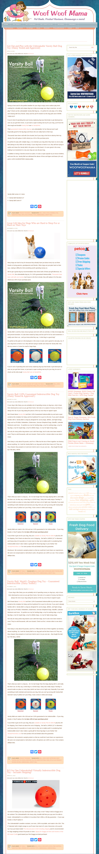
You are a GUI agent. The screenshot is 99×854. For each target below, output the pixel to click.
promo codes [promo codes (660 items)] (87, 507)
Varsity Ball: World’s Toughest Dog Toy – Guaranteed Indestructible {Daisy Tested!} (33, 582)
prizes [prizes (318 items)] (80, 507)
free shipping (57, 846)
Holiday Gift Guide (32, 384)
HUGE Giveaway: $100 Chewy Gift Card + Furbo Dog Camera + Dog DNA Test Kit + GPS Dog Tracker (81, 393)
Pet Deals (17, 24)
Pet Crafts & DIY (46, 24)
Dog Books (20, 28)
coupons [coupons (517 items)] (77, 495)
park (48, 760)
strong (30, 214)
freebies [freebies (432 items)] (72, 500)
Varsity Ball (25, 125)
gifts (19, 385)
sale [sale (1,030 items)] (71, 509)
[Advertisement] (51, 35)
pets (23, 214)
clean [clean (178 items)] (90, 493)
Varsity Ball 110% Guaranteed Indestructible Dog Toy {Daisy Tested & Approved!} (33, 395)
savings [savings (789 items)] (76, 509)
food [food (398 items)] (88, 498)
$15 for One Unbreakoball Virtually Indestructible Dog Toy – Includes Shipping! (33, 771)
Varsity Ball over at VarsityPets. (32, 372)
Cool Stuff (23, 384)
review (19, 762)
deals (40, 846)
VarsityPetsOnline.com (14, 546)
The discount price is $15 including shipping (37, 829)
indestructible (16, 214)
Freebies (72, 24)
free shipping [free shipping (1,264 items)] (82, 500)
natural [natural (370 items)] (72, 505)
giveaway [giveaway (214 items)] (71, 502)
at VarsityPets (36, 125)
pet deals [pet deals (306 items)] (77, 505)
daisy (44, 212)
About (77, 28)
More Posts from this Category (77, 446)
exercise (21, 573)
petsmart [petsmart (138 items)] (92, 505)
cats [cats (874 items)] (87, 493)
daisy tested (55, 571)
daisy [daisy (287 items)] (81, 495)
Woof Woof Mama (49, 11)
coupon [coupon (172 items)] (71, 495)
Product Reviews (25, 212)
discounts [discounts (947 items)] (74, 498)
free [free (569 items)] (92, 498)
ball (41, 212)
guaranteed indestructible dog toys (21, 129)
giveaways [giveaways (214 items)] (76, 502)
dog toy (19, 760)
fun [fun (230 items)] (89, 500)
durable (52, 212)
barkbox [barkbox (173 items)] (80, 493)
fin (25, 573)
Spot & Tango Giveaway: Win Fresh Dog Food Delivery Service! (81, 418)
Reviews (61, 24)
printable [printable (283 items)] (75, 507)
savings (32, 848)
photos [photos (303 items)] (70, 507)
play (26, 214)
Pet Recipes (29, 28)
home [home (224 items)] (91, 502)
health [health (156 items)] (81, 502)
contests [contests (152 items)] (94, 493)
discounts (45, 846)
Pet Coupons (30, 24)
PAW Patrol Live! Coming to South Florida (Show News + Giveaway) (81, 442)
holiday (24, 385)
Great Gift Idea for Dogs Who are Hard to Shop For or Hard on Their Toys (33, 224)
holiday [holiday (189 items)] (88, 502)
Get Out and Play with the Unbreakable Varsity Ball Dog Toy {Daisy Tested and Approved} (34, 47)
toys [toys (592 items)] (93, 509)
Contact (70, 28)
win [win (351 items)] (84, 511)
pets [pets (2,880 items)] (88, 504)
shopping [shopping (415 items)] (82, 509)
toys (34, 214)
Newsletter (47, 28)
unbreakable (41, 214)
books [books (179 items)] (84, 493)
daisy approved (46, 571)
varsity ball (48, 214)
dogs (48, 212)
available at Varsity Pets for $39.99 (44, 535)
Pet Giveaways (9, 28)
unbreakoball (51, 848)
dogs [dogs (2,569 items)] (81, 497)
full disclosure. (31, 53)
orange (24, 848)
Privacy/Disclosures (58, 28)
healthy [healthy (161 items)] (84, 502)
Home (6, 24)
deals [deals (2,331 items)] (86, 495)
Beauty (38, 28)
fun (57, 212)
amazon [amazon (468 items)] (71, 493)
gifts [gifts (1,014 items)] (92, 500)
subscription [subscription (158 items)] (88, 509)
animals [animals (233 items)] (76, 493)
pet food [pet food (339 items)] (82, 505)
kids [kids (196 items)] (94, 502)
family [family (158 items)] (85, 498)
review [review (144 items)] (94, 507)
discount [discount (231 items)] (91, 495)
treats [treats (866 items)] (80, 511)
